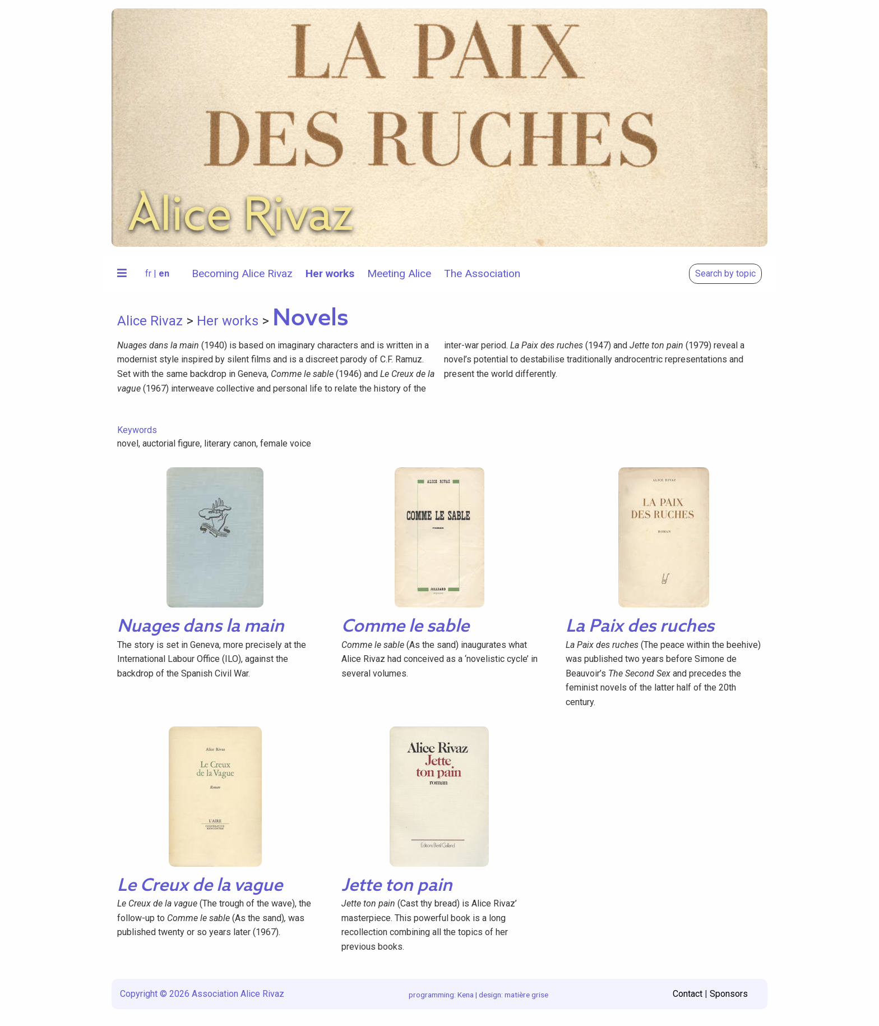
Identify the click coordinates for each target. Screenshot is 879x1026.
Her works (330, 273)
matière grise (526, 994)
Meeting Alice (399, 273)
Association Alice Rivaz (238, 993)
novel (127, 443)
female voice (285, 443)
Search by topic (725, 273)
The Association (482, 273)
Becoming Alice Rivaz (242, 273)
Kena (465, 994)
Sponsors (729, 993)
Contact (687, 993)
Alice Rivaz (150, 321)
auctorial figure (171, 443)
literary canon (230, 443)
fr (148, 273)
